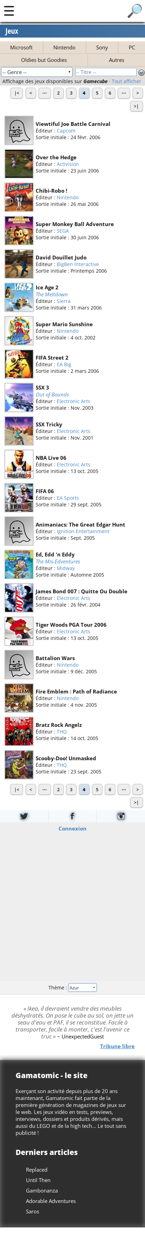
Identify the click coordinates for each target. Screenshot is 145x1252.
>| (136, 106)
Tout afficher (126, 81)
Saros (32, 1211)
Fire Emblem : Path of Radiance (76, 691)
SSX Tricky (49, 424)
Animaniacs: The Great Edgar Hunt (80, 524)
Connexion (72, 828)
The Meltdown (52, 294)
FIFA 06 (45, 491)
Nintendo (64, 47)
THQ (62, 731)
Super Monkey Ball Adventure (75, 223)
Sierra (64, 301)
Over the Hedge (56, 157)
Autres (116, 59)
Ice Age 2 (47, 287)
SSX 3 (42, 387)
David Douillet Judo (61, 257)
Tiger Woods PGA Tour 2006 (71, 624)
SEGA (63, 230)
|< (16, 93)
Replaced (36, 1169)
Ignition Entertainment (83, 531)
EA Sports (68, 498)
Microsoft (21, 47)
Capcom (66, 130)
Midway (66, 568)
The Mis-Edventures (58, 561)
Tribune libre (117, 1045)
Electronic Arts (73, 401)
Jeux (12, 31)
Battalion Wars (55, 658)
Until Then (38, 1180)
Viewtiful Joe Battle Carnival (73, 123)
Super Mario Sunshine (64, 324)
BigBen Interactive (78, 264)
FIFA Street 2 (52, 357)
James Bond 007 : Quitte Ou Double (81, 591)
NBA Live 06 (51, 457)
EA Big (64, 364)
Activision (68, 164)
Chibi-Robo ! (51, 190)
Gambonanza (42, 1190)
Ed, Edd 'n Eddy (55, 554)
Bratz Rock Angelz (59, 724)
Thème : (72, 987)
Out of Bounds (52, 394)
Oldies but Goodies (44, 59)
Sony (102, 47)
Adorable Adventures (51, 1200)
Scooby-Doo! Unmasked (66, 758)
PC (132, 47)
